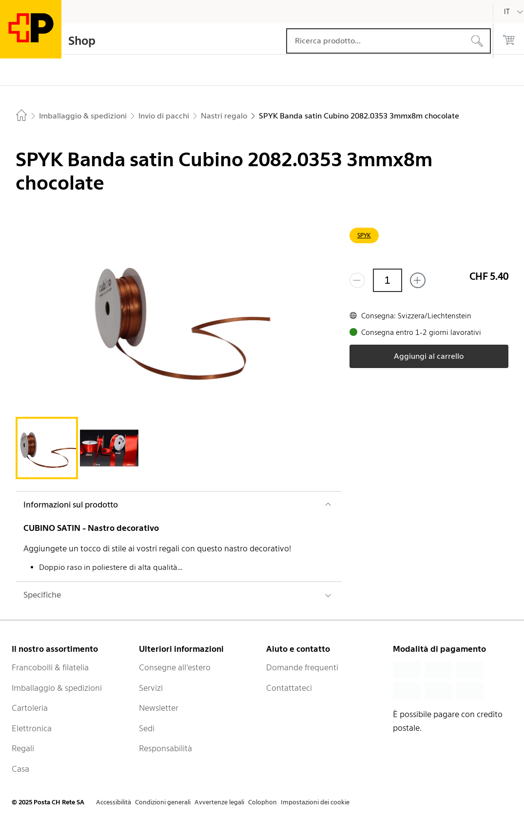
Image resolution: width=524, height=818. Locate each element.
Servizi (151, 688)
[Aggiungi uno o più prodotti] (418, 280)
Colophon (262, 802)
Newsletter (158, 708)
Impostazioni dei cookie (315, 802)
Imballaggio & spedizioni (57, 688)
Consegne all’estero (175, 667)
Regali (23, 748)
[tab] (47, 448)
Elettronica (32, 728)
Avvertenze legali (219, 802)
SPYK (364, 235)
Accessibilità (113, 802)
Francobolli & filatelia (50, 667)
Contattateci (289, 688)
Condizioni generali (163, 802)
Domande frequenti (302, 667)
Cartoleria (30, 708)
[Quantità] (387, 280)
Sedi (147, 728)
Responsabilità (165, 748)
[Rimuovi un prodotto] (357, 280)
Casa (20, 769)
